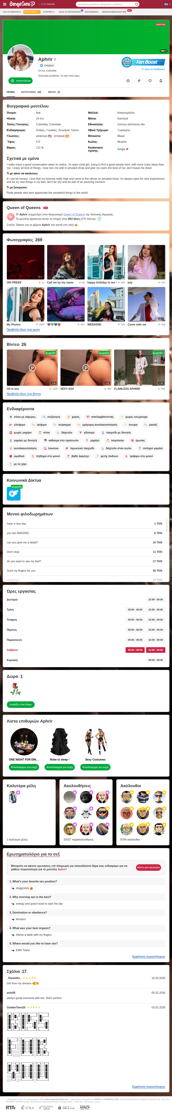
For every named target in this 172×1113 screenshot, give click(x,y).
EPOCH (98, 1099)
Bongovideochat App (115, 11)
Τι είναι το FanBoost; (153, 69)
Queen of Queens (74, 214)
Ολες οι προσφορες (70, 11)
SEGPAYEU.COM (111, 1099)
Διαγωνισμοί (91, 12)
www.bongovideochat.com (56, 1099)
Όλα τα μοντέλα (12, 12)
